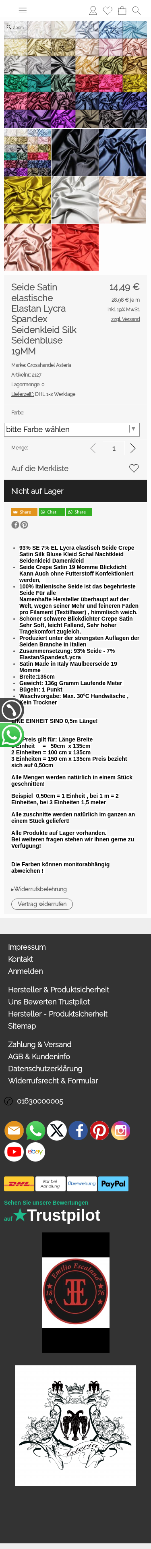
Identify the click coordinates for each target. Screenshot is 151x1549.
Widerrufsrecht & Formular (53, 1081)
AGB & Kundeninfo (39, 1056)
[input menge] (114, 448)
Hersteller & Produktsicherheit (58, 990)
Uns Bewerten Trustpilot (49, 1002)
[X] (57, 1130)
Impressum (27, 947)
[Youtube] (14, 1152)
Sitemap (22, 1026)
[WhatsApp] (35, 1130)
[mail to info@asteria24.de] (14, 1130)
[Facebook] (78, 1130)
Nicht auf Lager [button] (37, 491)
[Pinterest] (99, 1130)
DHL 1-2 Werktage (43, 394)
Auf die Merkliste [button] (39, 468)
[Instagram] (121, 1130)
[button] (22, 10)
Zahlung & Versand (39, 1044)
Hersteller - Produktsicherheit (58, 1014)
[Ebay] (35, 1152)
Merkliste (107, 10)
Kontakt (20, 959)
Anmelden (93, 10)
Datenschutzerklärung (45, 1068)
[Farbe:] (71, 429)
